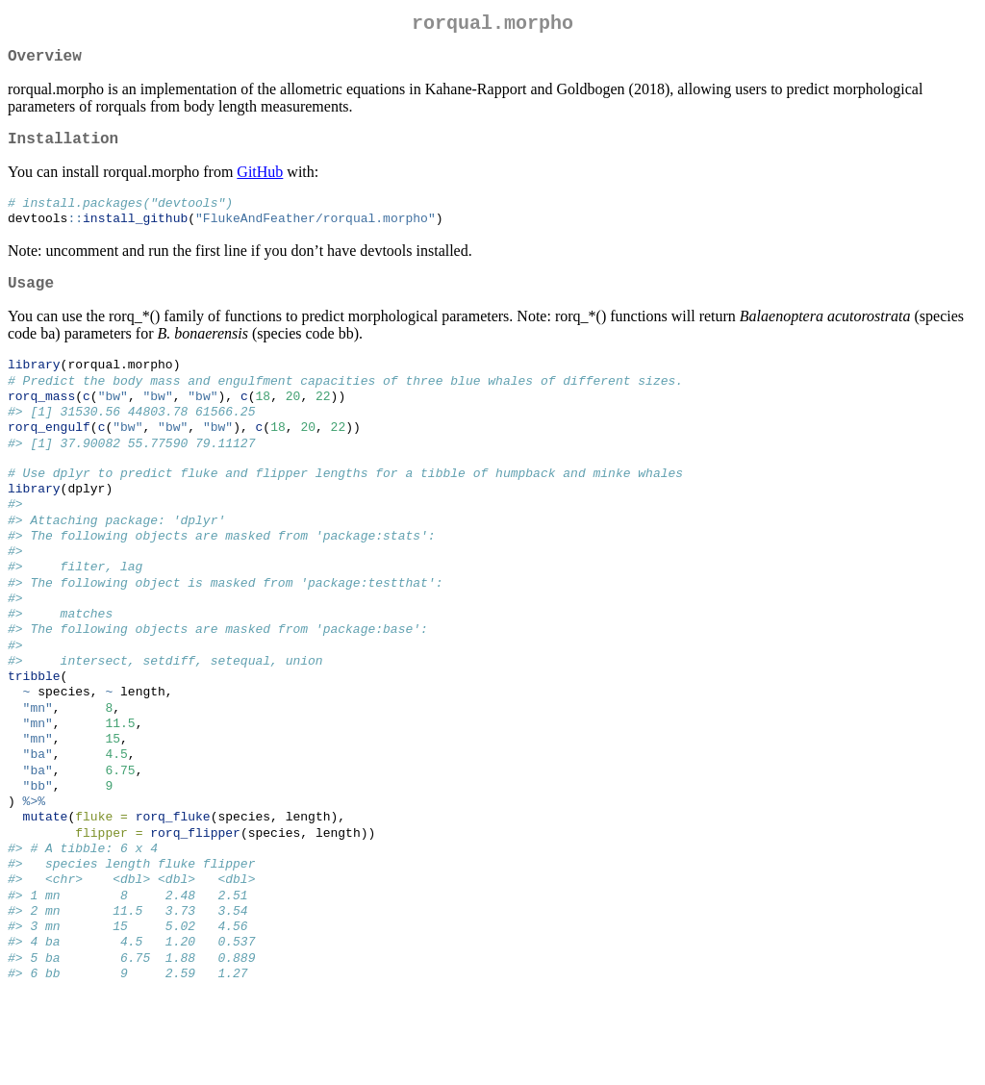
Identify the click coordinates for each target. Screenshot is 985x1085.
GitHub (260, 183)
